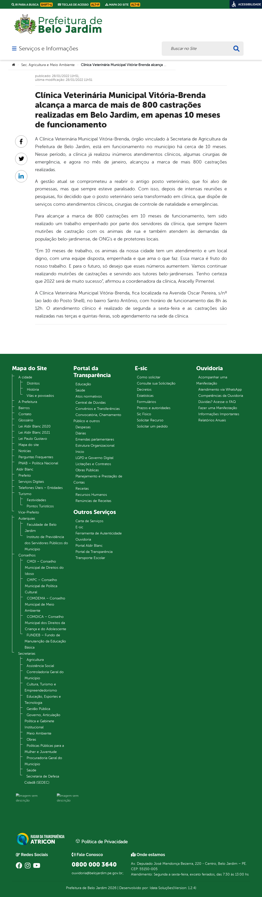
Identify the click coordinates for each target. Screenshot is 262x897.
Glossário (25, 420)
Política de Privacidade (101, 841)
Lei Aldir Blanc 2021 (34, 432)
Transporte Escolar (90, 558)
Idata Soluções (161, 888)
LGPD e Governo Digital (94, 458)
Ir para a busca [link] (32, 4)
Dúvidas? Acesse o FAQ (217, 402)
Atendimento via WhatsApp (220, 389)
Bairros (24, 408)
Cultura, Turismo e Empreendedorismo (41, 687)
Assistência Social (40, 666)
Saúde (31, 770)
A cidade (25, 377)
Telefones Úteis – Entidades (40, 488)
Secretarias (26, 653)
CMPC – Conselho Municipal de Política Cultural (41, 586)
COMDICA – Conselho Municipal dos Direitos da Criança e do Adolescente (45, 623)
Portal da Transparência (94, 552)
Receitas (82, 488)
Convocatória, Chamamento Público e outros (97, 418)
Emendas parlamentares (94, 439)
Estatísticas (145, 396)
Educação (83, 384)
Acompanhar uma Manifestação (211, 380)
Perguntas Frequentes (35, 457)
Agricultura (35, 660)
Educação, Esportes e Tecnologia (43, 700)
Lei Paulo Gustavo (32, 439)
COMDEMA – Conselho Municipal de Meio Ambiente (45, 604)
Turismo (24, 494)
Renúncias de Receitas (93, 501)
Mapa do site (28, 445)
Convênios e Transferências (97, 409)
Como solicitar (148, 377)
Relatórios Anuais (212, 420)
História (33, 389)
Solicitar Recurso (150, 420)
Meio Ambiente (39, 733)
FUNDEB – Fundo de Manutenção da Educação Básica (45, 641)
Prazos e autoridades (153, 408)
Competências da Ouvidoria (220, 396)
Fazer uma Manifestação (217, 408)
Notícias (24, 451)
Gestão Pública (38, 709)
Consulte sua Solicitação (156, 383)
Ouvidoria (83, 539)
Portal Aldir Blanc (89, 546)
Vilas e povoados (40, 396)
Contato (24, 414)
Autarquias (26, 518)
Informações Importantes (218, 414)
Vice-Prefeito (28, 512)
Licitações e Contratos (93, 464)
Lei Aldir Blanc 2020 (34, 426)
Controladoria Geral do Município (44, 675)
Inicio (79, 452)
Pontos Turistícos (40, 506)
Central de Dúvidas (90, 402)
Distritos (33, 383)
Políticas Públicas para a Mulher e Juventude (44, 749)
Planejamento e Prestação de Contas (97, 479)
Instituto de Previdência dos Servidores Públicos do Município (46, 543)
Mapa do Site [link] (122, 4)
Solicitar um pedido (152, 426)
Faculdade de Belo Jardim (41, 528)
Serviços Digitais (31, 482)
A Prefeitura (27, 402)
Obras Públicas (87, 470)
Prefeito (24, 475)
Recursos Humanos (91, 495)
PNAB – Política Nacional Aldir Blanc (37, 466)
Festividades (36, 500)
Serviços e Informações (48, 49)
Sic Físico (144, 414)
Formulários (146, 402)
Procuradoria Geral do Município (43, 761)
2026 (111, 888)
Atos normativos (88, 396)
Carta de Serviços (89, 521)
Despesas (83, 427)
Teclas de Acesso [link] (79, 4)
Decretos (144, 389)
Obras (31, 739)
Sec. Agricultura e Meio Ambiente (48, 65)
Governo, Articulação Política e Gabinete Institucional (42, 721)
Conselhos (27, 555)
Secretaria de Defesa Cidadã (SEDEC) (41, 779)
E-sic (79, 527)
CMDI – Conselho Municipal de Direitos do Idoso (44, 568)
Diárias (80, 433)
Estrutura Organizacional (94, 445)
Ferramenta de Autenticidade (98, 533)
